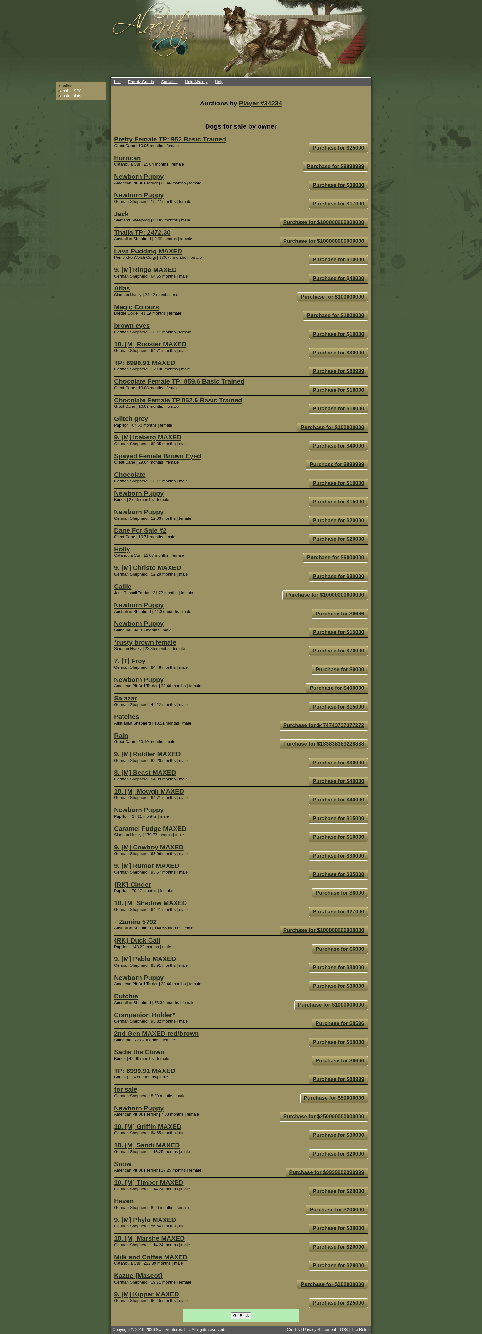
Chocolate (130, 474)
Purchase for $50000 (338, 1042)
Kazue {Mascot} (138, 1275)
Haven (124, 1200)
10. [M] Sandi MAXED (147, 1145)
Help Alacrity (196, 81)
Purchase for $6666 (340, 614)
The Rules (360, 1329)
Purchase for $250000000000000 (323, 1116)
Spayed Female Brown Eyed (157, 456)
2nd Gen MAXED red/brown (156, 1033)
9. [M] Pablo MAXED (145, 958)
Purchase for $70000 (338, 651)
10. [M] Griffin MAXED (147, 1126)
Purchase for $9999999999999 (326, 1172)
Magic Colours (136, 307)
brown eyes (132, 325)
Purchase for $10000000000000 (325, 595)
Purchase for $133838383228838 (323, 744)
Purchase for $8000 (340, 893)
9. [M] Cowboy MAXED (149, 847)
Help (219, 81)
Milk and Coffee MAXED (151, 1257)
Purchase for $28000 (338, 1265)
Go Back (241, 1315)
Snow (122, 1163)
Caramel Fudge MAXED (150, 828)
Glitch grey (131, 418)
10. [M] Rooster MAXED (150, 344)
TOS (343, 1329)
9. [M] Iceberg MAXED (147, 437)
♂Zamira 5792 (135, 921)
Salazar (125, 698)
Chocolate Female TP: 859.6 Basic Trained (179, 381)
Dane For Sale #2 (140, 530)
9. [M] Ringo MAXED (145, 269)
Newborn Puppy (139, 176)
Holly (122, 549)
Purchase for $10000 (338, 260)
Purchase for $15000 (338, 502)
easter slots (70, 95)
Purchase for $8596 (340, 1023)
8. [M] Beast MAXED (145, 772)
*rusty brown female (145, 642)
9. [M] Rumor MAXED (146, 865)
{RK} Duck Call (137, 940)
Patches (126, 716)
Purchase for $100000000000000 (323, 222)
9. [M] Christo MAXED (147, 567)
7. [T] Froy (130, 660)
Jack (121, 213)
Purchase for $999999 (337, 464)
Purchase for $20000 (338, 521)
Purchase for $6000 (340, 949)
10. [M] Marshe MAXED (149, 1238)
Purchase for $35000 (338, 874)
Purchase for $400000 (337, 688)
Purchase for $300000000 (332, 1284)
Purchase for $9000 (340, 669)
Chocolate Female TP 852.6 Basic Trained (178, 400)
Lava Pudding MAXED (148, 251)
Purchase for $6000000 (335, 558)
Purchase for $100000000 (332, 297)
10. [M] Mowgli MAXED (149, 791)
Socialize (169, 81)
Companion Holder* (144, 1014)
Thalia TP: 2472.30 (142, 232)
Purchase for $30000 (338, 185)
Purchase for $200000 (337, 1210)
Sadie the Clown (139, 1051)
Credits (293, 1329)
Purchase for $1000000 (335, 315)
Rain (121, 735)
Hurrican (127, 158)
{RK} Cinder (132, 884)
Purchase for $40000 (338, 278)
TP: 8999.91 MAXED (144, 362)
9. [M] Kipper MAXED (146, 1294)
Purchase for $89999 (338, 371)
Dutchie (126, 996)
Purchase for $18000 (338, 390)
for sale (125, 1089)
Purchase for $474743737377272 (323, 725)
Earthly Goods (141, 81)
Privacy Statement (319, 1329)
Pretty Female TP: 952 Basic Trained (170, 139)
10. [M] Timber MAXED (149, 1182)
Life (117, 81)
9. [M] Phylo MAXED (145, 1219)
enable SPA (71, 90)
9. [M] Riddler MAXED (147, 753)
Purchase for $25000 (338, 148)
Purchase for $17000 (338, 204)
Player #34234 (260, 103)
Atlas (122, 288)
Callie (123, 586)
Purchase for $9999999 (335, 166)
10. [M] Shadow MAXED (150, 902)
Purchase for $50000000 (334, 1098)
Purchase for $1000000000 (331, 1005)
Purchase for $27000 (338, 912)
